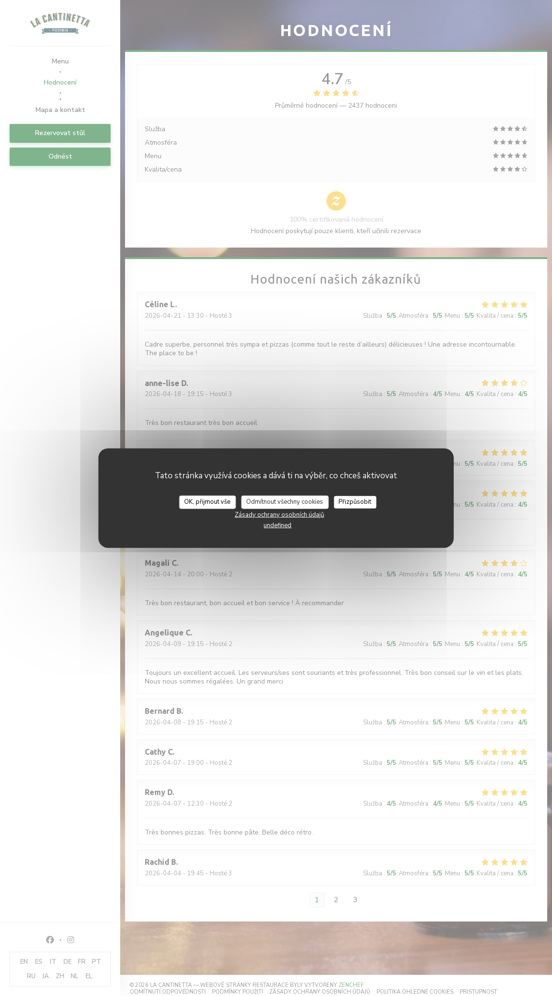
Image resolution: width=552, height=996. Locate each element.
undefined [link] (277, 525)
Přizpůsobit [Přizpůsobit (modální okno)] (355, 502)
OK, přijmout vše (207, 502)
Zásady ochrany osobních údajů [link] (279, 514)
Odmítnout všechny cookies (284, 502)
